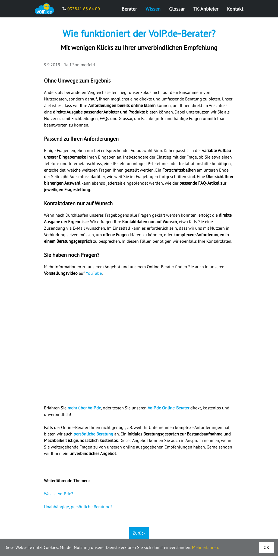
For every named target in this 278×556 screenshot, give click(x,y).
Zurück (139, 533)
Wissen (153, 9)
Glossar (177, 9)
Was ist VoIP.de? (58, 493)
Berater (129, 9)
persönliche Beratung (93, 434)
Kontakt (235, 9)
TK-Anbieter (205, 9)
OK (266, 547)
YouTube (94, 273)
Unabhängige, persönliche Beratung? (78, 506)
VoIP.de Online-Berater (168, 407)
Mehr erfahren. (205, 547)
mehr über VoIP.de (84, 407)
